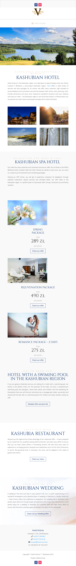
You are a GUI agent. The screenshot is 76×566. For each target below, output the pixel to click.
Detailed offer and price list (38, 404)
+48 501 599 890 (39, 536)
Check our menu (38, 459)
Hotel (49, 86)
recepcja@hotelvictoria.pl (39, 542)
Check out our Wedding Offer (38, 513)
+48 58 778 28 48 (39, 539)
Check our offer (38, 251)
